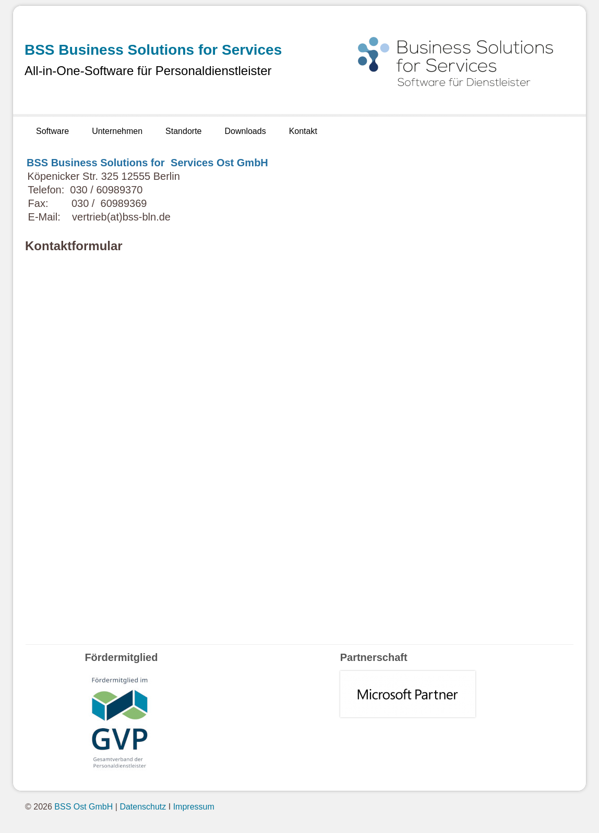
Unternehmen (117, 131)
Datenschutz (142, 806)
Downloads (245, 131)
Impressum (193, 806)
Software (52, 131)
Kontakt (303, 131)
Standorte (183, 131)
